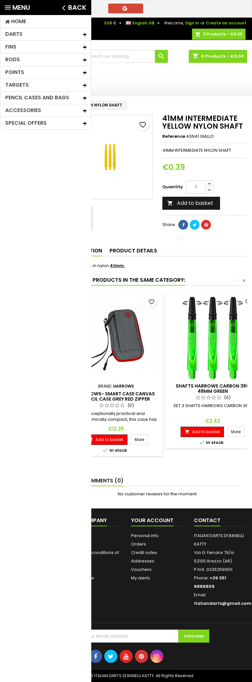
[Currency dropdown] (113, 23)
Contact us (79, 586)
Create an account (226, 23)
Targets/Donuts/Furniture (34, 252)
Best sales (15, 552)
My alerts (140, 578)
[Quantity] (196, 186)
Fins (14, 142)
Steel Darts (22, 280)
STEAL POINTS (25, 291)
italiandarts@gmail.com (222, 603)
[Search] (126, 56)
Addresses (142, 561)
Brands (15, 336)
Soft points (22, 165)
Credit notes (144, 552)
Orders (138, 544)
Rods (16, 153)
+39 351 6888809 (64, 23)
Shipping (77, 536)
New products (20, 544)
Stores (75, 603)
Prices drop (17, 536)
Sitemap (77, 595)
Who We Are (81, 578)
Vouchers (141, 569)
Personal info (145, 536)
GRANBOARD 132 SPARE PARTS (28, 266)
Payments (78, 569)
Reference (173, 136)
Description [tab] (85, 250)
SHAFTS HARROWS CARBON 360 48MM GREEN (212, 388)
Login (73, 612)
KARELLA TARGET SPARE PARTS (28, 316)
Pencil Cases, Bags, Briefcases (28, 178)
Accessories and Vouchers (28, 195)
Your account (152, 520)
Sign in (192, 23)
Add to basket (190, 203)
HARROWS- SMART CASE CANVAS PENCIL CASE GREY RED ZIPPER (116, 396)
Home (12, 119)
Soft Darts (22, 130)
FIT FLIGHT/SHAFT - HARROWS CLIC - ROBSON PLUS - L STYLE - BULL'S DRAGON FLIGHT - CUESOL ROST (29, 225)
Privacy (75, 544)
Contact (13, 23)
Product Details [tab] (133, 250)
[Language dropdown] (143, 23)
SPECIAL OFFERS (27, 303)
